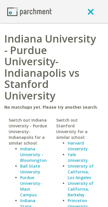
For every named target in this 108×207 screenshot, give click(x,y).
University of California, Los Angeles (81, 171)
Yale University (78, 157)
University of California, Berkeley (81, 189)
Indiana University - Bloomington (33, 154)
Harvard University (78, 146)
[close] (90, 11)
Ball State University (30, 169)
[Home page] (30, 11)
